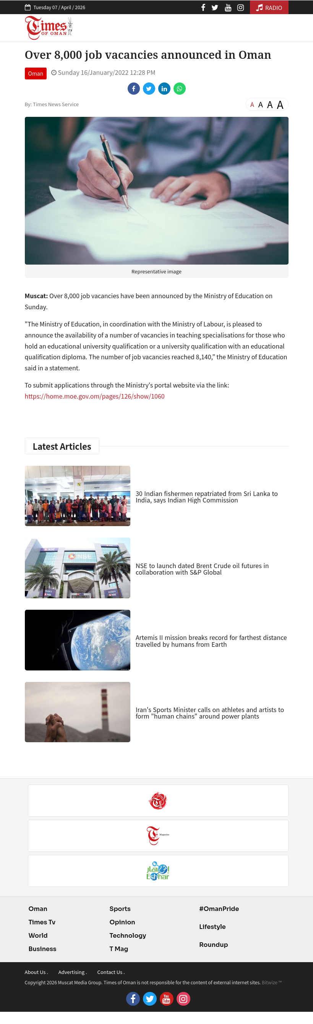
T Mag (119, 949)
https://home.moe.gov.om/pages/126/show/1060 (95, 396)
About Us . (36, 972)
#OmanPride (219, 909)
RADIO (269, 7)
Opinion (122, 922)
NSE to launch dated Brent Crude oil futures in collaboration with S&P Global (202, 569)
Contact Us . (111, 972)
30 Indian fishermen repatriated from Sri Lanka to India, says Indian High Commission (207, 497)
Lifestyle (212, 927)
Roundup (213, 945)
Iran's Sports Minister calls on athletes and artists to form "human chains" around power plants (210, 713)
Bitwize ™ (272, 982)
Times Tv (42, 922)
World (38, 936)
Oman (36, 73)
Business (43, 949)
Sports (120, 909)
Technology (128, 936)
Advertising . (72, 972)
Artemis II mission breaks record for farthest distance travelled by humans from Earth (211, 641)
